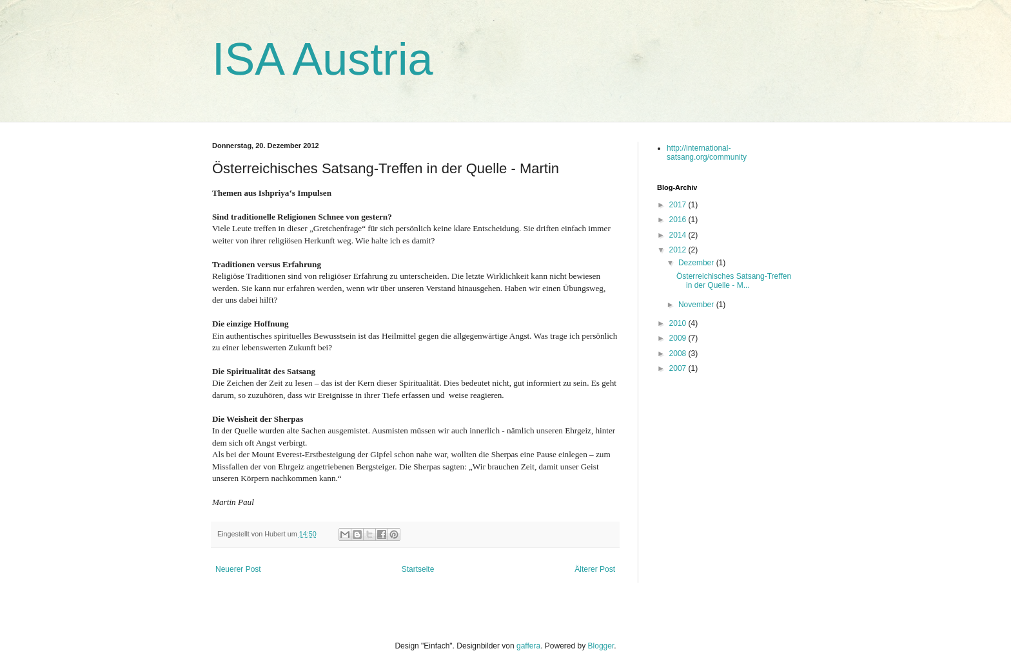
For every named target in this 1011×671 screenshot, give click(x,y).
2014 (679, 235)
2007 (679, 368)
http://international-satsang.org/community (707, 153)
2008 (679, 353)
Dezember (697, 262)
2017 (679, 204)
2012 (679, 249)
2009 (679, 338)
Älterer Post (594, 569)
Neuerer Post (238, 569)
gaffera (528, 645)
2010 (679, 323)
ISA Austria (322, 59)
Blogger (601, 645)
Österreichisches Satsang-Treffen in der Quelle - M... (733, 281)
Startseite (418, 569)
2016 (679, 219)
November (697, 304)
